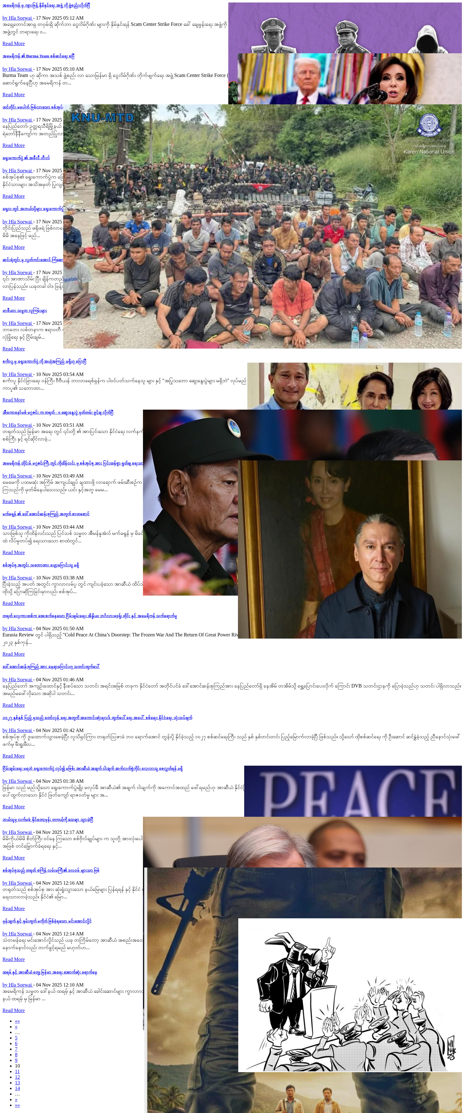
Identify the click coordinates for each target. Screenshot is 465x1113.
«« (17, 1021)
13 (17, 1082)
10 (17, 1065)
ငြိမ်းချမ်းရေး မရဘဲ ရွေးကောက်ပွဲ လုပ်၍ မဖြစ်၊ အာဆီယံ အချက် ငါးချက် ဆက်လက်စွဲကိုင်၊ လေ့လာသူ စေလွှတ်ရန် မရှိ (92, 768)
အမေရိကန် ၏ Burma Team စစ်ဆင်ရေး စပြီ (38, 56)
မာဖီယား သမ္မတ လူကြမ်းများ (24, 310)
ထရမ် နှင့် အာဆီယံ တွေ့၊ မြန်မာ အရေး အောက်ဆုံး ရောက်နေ (49, 972)
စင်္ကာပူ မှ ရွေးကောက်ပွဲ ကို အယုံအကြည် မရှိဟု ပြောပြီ (44, 361)
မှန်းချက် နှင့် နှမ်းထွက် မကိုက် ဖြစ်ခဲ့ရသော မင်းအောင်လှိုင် (47, 921)
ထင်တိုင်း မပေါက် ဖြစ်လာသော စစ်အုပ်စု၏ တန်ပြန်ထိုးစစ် (47, 107)
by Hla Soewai (17, 18)
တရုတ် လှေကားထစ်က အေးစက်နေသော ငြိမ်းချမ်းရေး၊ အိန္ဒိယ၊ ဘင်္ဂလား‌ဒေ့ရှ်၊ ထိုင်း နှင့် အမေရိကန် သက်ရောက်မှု (89, 615)
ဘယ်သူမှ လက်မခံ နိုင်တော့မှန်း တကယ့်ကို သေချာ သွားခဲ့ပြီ (47, 819)
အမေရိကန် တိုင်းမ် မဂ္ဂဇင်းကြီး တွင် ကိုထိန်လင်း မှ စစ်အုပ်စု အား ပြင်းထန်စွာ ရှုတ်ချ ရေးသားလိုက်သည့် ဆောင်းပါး (90, 463)
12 (17, 1077)
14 (17, 1088)
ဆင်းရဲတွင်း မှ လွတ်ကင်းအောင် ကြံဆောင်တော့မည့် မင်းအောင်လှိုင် (54, 259)
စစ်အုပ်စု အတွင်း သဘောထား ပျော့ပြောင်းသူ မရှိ (40, 565)
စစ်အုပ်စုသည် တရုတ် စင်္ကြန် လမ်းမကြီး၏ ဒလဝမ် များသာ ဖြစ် (50, 870)
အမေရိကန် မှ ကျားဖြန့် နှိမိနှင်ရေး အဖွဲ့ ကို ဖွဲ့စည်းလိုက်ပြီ (46, 5)
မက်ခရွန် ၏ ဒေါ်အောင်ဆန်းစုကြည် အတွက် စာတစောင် (45, 513)
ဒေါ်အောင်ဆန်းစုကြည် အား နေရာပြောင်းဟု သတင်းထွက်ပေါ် (51, 666)
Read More (13, 43)
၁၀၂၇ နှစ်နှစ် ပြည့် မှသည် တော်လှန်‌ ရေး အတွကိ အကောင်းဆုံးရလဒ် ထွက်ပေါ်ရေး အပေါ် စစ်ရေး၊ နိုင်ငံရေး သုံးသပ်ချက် (97, 717)
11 (17, 1071)
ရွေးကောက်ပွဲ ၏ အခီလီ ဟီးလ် (26, 157)
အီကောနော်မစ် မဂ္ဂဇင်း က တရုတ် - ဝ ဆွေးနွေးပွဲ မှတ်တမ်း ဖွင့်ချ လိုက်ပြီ (57, 412)
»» (17, 1105)
